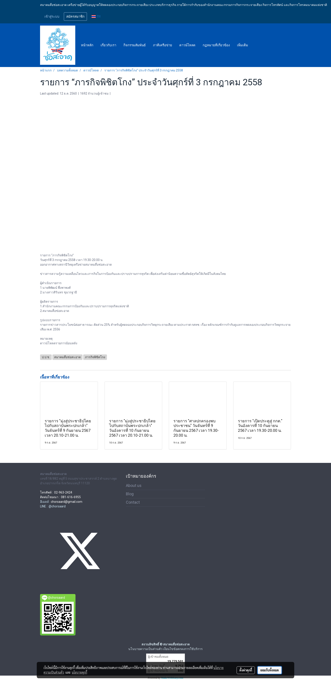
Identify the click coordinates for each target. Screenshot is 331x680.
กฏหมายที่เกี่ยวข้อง (216, 45)
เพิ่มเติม (242, 45)
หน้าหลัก (87, 45)
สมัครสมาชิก (75, 17)
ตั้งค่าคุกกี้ (245, 670)
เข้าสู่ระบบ (51, 17)
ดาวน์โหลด (187, 45)
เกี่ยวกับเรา (108, 45)
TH (96, 16)
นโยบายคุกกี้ (79, 672)
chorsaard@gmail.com (66, 501)
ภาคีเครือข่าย (162, 45)
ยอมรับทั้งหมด (269, 670)
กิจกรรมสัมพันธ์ (134, 45)
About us (134, 485)
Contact (133, 502)
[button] (255, 45)
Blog (130, 494)
